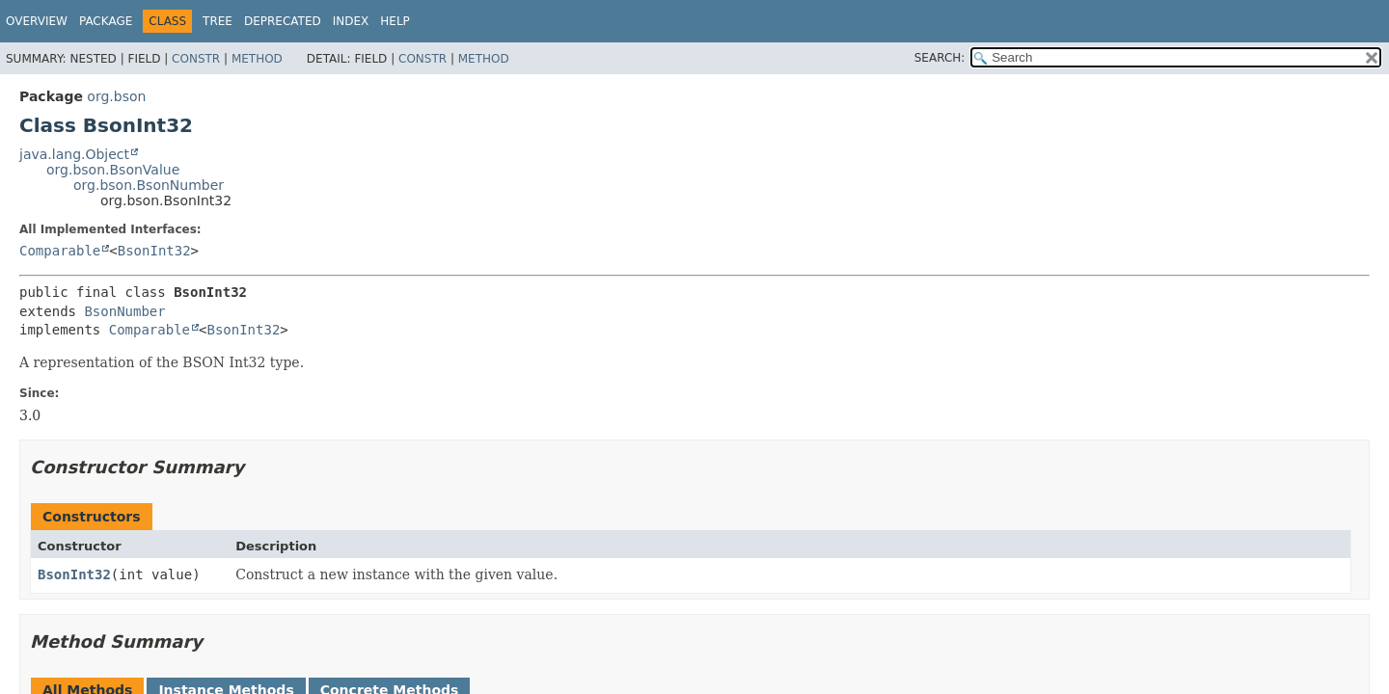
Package (105, 21)
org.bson (116, 96)
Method (257, 59)
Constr (196, 59)
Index (351, 21)
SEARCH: (940, 58)
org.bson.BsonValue (112, 169)
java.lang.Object (74, 154)
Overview (37, 21)
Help (395, 21)
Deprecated (282, 21)
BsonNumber (124, 311)
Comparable (59, 250)
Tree (217, 21)
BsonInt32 (154, 250)
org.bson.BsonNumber (148, 185)
